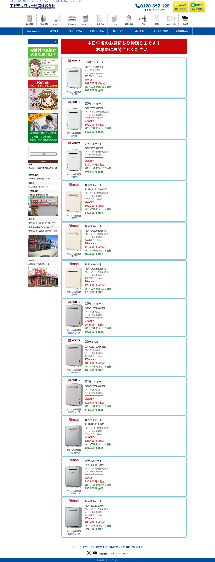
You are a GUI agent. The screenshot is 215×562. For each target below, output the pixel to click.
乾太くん (100, 24)
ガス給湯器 (29, 24)
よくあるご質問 (160, 31)
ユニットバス (171, 24)
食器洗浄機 (129, 24)
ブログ (43, 41)
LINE (196, 6)
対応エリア (118, 31)
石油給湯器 (44, 24)
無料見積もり (182, 31)
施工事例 (54, 31)
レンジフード (86, 24)
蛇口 (143, 24)
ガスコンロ (72, 24)
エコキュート (58, 24)
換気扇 (185, 24)
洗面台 (157, 24)
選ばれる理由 (75, 31)
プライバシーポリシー (118, 553)
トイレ (114, 24)
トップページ (33, 31)
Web (180, 6)
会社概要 (139, 31)
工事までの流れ (97, 31)
